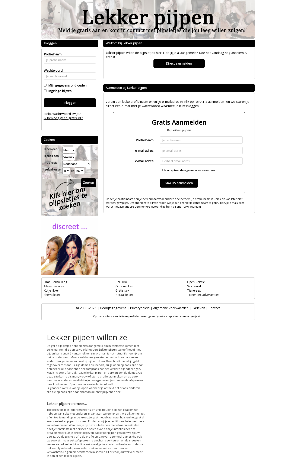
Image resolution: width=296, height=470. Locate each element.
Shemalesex (52, 295)
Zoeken (88, 182)
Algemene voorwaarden (170, 308)
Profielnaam (144, 140)
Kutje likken (52, 290)
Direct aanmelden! (179, 63)
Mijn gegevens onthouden (66, 85)
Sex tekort (194, 286)
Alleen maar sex (55, 286)
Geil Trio (121, 282)
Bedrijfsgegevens (113, 308)
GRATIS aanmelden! (179, 183)
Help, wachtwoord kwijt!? (62, 113)
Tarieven (198, 308)
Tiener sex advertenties (203, 295)
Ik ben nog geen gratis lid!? (63, 118)
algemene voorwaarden (199, 170)
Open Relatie (196, 282)
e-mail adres (144, 150)
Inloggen (69, 102)
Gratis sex (122, 290)
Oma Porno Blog (55, 282)
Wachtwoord (52, 70)
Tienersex (194, 290)
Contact (214, 308)
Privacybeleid (140, 308)
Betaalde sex (124, 295)
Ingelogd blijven (59, 91)
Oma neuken (124, 286)
